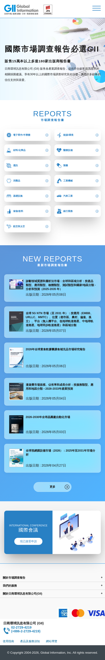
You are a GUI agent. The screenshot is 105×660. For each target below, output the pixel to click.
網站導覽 (51, 641)
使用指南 (8, 641)
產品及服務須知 (30, 641)
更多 (52, 486)
